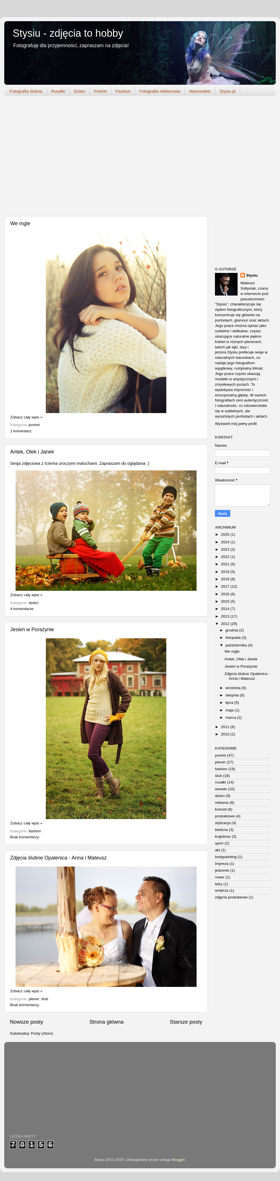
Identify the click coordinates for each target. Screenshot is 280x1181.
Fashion (123, 91)
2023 (226, 549)
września (233, 688)
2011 (226, 727)
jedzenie (222, 870)
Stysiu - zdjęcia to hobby (68, 33)
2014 (226, 609)
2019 (226, 572)
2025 (226, 534)
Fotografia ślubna (26, 91)
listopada (233, 637)
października (236, 645)
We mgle (20, 223)
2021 (226, 564)
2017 (226, 586)
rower (220, 877)
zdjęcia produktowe (231, 897)
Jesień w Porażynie (32, 629)
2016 (226, 594)
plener (34, 999)
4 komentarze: (22, 609)
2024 (226, 542)
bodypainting (226, 857)
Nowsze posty (26, 1022)
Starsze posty (186, 1022)
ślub (44, 999)
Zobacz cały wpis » (26, 417)
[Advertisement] (53, 157)
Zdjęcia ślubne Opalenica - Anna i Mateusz (58, 858)
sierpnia (232, 695)
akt (217, 850)
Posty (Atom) (42, 1033)
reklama (222, 802)
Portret (100, 91)
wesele (221, 789)
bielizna (221, 830)
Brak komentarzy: (25, 837)
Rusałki (58, 91)
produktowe (225, 816)
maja (230, 710)
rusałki (220, 782)
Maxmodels (200, 91)
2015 (226, 601)
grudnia (232, 630)
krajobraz (223, 836)
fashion (35, 831)
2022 (226, 557)
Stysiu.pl (227, 91)
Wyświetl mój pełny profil (236, 424)
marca (231, 717)
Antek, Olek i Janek (32, 452)
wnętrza (221, 890)
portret (34, 425)
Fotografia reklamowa (159, 91)
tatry (218, 884)
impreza (222, 863)
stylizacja (223, 823)
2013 (226, 616)
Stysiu (252, 275)
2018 (226, 579)
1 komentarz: (21, 431)
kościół (221, 809)
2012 (226, 624)
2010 (226, 734)
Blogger (178, 1160)
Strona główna (106, 1022)
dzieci (33, 603)
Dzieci (79, 91)
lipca (229, 702)
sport (219, 843)
